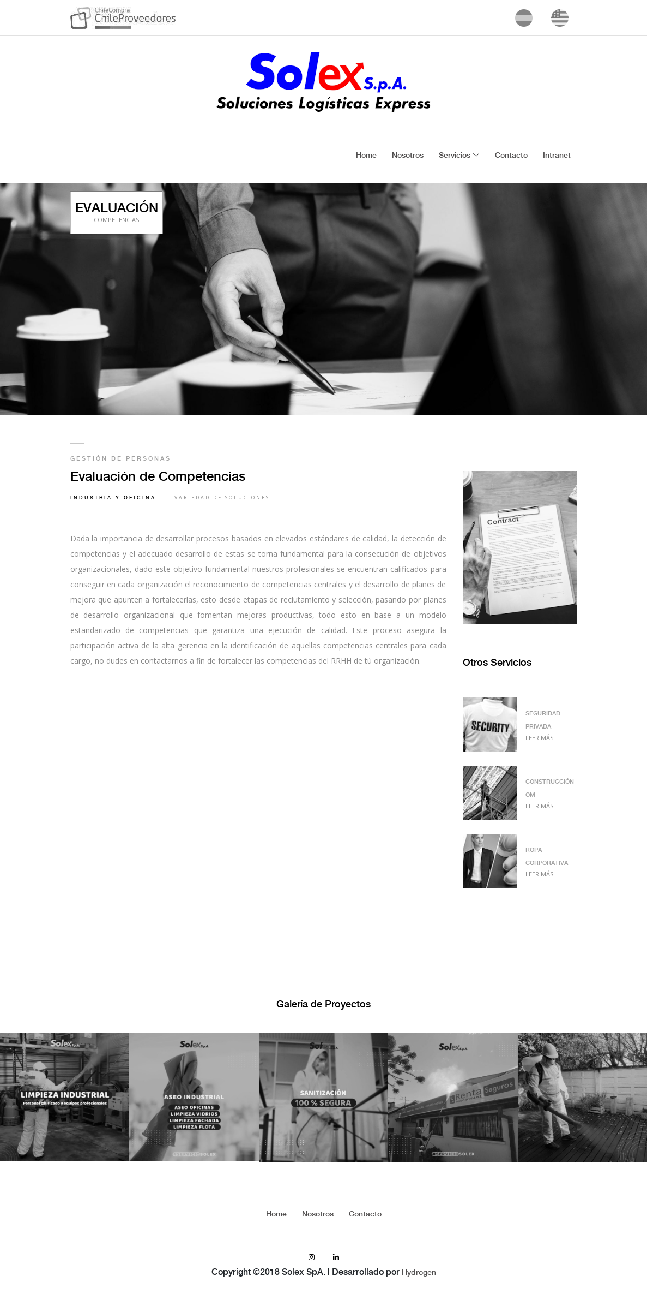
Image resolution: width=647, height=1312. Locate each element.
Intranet (557, 155)
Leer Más (539, 737)
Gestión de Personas (120, 459)
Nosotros (408, 155)
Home (366, 155)
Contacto (511, 155)
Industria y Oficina (113, 498)
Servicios (454, 155)
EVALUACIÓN (116, 212)
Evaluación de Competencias (157, 477)
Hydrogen (419, 1273)
